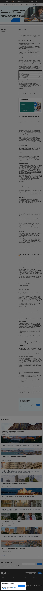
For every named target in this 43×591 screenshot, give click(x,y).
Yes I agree (22, 585)
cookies (5, 584)
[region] (13, 586)
